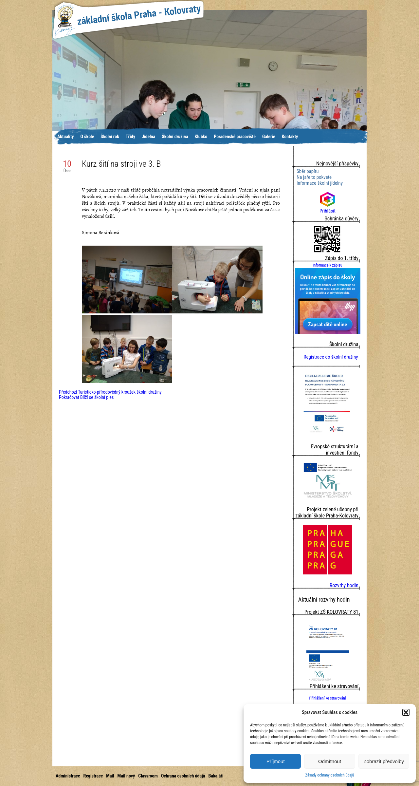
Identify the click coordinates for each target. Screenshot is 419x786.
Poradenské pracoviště (235, 136)
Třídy (130, 136)
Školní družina (175, 136)
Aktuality (65, 136)
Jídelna (148, 136)
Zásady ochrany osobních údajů (329, 775)
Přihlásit (327, 208)
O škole (87, 136)
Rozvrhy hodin (344, 585)
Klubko (201, 136)
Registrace (93, 775)
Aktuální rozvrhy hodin (324, 599)
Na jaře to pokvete (314, 177)
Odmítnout (329, 761)
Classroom (148, 775)
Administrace (68, 775)
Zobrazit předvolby (384, 761)
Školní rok (109, 136)
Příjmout (275, 761)
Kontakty (290, 136)
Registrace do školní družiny (330, 357)
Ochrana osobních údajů (183, 775)
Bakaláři (215, 775)
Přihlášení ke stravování (327, 698)
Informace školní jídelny (320, 183)
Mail (110, 775)
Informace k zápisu (327, 265)
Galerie (268, 136)
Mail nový (126, 775)
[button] (406, 712)
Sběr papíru (308, 171)
